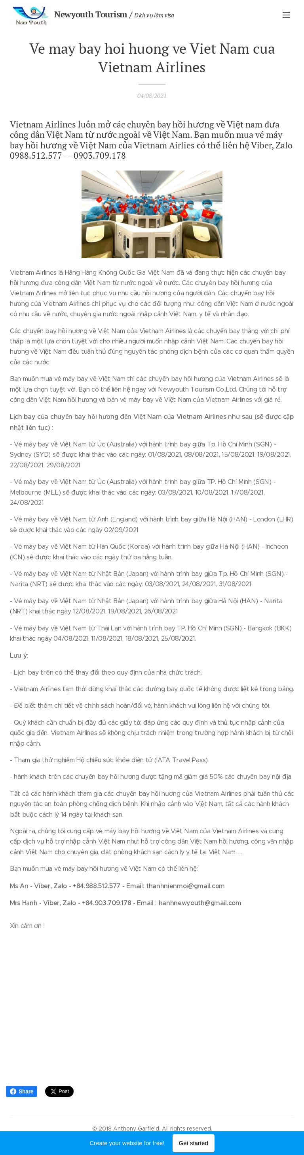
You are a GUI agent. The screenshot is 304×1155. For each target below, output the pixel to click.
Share (21, 1091)
